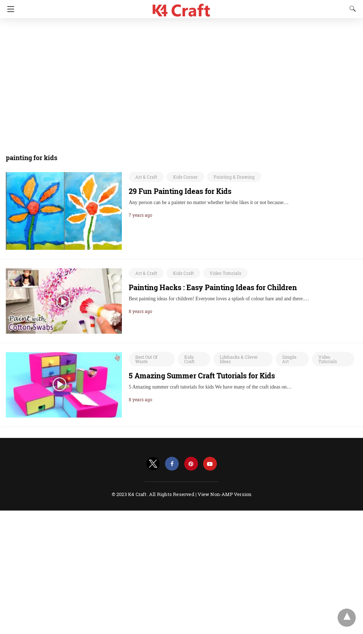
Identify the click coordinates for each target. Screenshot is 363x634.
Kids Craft (183, 273)
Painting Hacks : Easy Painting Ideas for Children (213, 287)
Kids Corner (185, 177)
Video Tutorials (225, 273)
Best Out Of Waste (146, 359)
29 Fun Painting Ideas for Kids (180, 191)
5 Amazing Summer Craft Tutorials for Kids (202, 375)
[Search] (351, 8)
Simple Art (289, 359)
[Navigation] (9, 9)
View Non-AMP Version (224, 494)
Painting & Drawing (234, 177)
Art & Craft (146, 177)
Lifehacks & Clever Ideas (239, 359)
